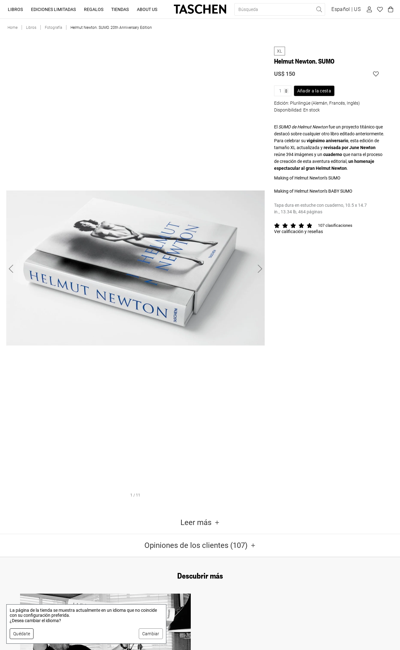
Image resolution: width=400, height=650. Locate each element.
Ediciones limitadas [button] (53, 9)
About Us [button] (147, 9)
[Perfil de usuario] (368, 9)
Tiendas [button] (120, 9)
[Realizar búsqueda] (319, 9)
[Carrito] (389, 9)
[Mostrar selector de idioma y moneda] (346, 9)
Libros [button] (15, 9)
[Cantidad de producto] (282, 91)
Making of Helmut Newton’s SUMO (307, 177)
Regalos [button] (93, 9)
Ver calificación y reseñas (298, 231)
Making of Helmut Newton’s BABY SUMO (313, 191)
